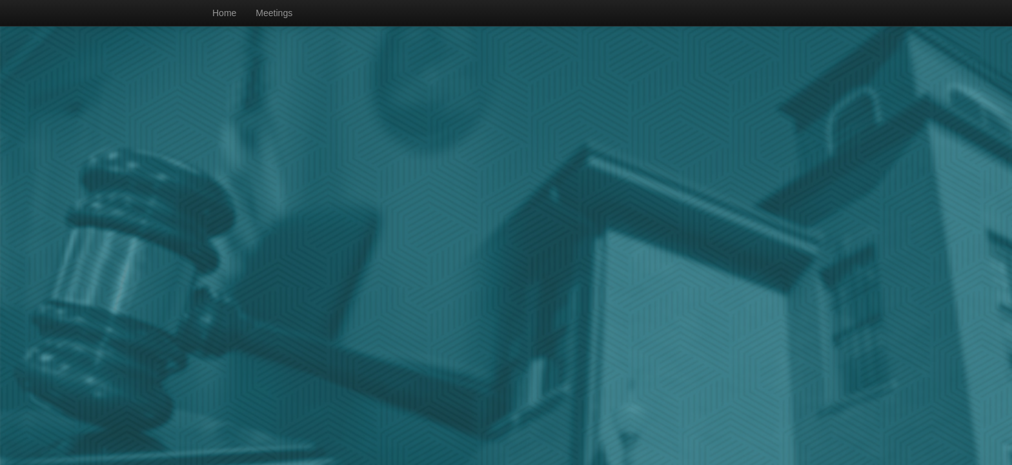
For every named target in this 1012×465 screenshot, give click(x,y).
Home (224, 13)
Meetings (274, 13)
